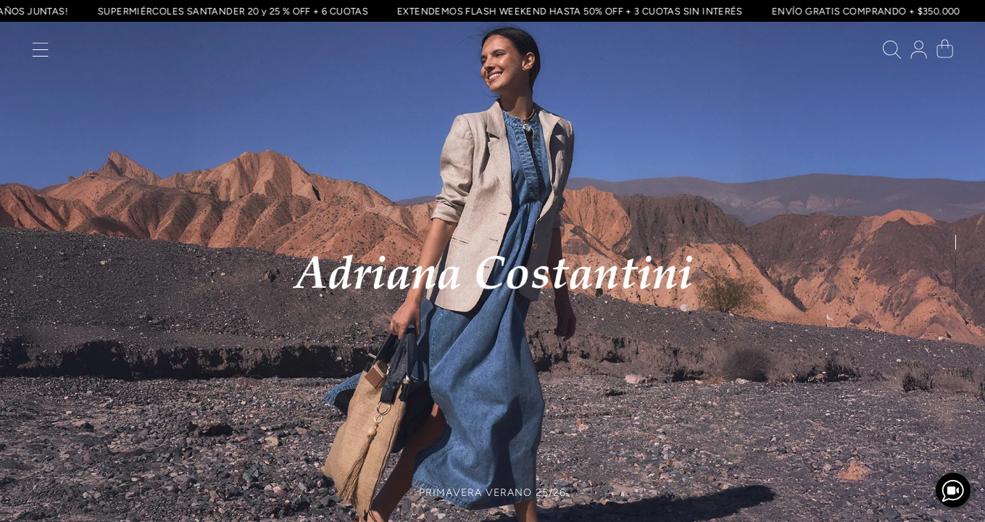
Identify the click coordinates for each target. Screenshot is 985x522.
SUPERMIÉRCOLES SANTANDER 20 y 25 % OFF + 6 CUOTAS (231, 11)
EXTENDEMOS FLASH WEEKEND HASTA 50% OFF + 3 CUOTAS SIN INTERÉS (568, 11)
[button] (40, 53)
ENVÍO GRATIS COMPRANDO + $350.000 (864, 11)
